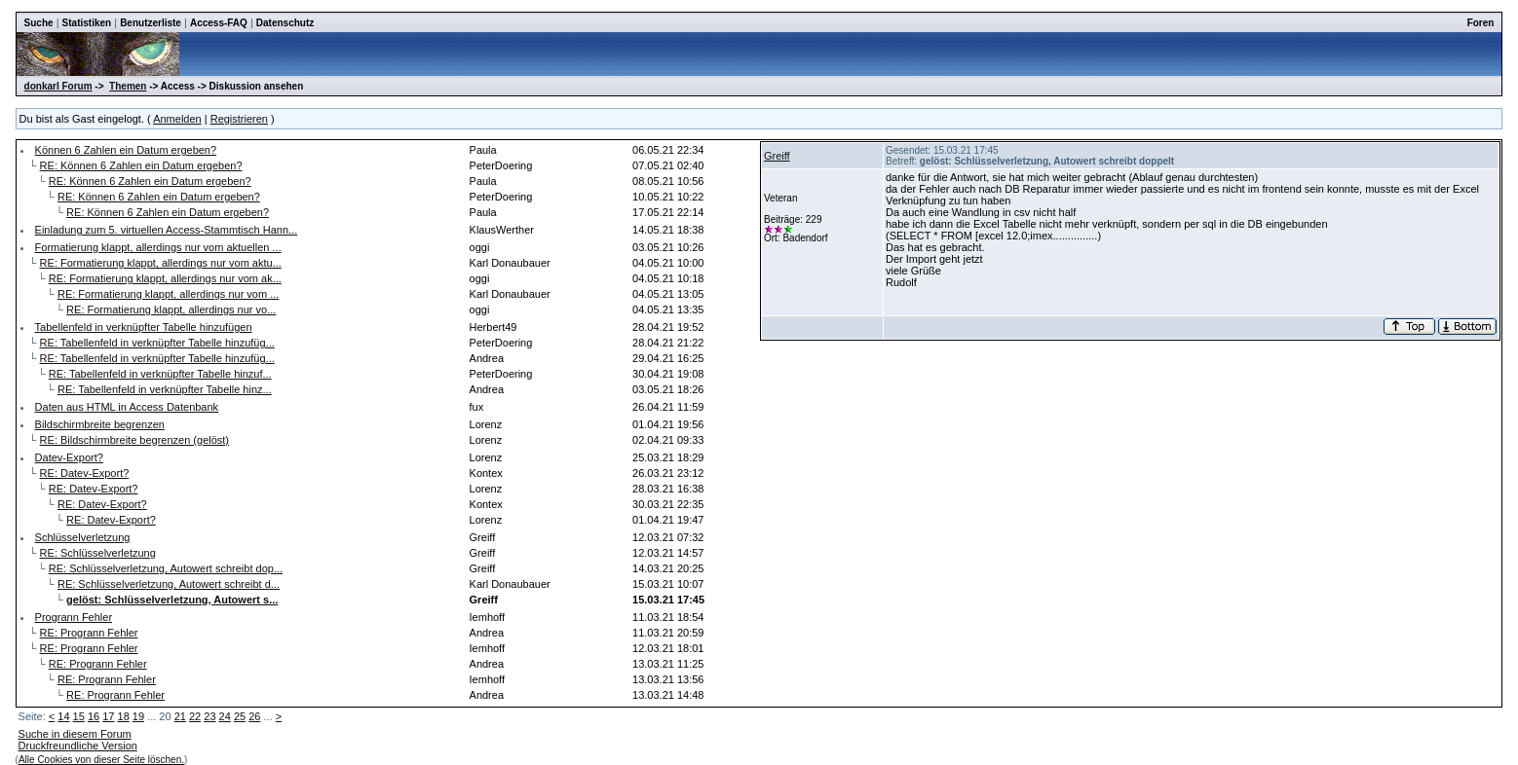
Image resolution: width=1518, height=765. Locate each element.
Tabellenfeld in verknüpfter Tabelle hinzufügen (143, 327)
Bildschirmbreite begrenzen (100, 424)
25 (240, 716)
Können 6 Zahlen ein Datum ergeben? (126, 150)
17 (108, 716)
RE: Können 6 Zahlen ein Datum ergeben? (141, 165)
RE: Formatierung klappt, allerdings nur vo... (171, 309)
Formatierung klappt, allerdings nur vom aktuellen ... (158, 247)
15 (79, 716)
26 (254, 716)
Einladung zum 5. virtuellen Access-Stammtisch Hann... (166, 230)
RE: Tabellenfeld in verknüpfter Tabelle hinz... (164, 389)
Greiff (777, 156)
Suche (39, 23)
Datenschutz (285, 23)
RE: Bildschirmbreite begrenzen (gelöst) (134, 440)
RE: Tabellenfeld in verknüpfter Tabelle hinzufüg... (157, 342)
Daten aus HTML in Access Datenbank (127, 407)
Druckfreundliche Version (78, 745)
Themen (127, 86)
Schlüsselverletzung (83, 537)
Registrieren (239, 119)
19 (138, 716)
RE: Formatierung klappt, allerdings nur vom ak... (165, 278)
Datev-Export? (69, 457)
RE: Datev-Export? (85, 473)
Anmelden (177, 119)
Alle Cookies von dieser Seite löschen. (101, 759)
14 (63, 716)
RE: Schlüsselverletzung (98, 553)
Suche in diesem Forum (75, 734)
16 (93, 716)
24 (225, 716)
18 (124, 716)
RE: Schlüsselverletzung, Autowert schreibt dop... (166, 568)
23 (209, 716)
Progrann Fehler (74, 617)
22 (195, 716)
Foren (1481, 23)
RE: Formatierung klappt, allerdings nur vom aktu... (161, 263)
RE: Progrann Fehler (89, 632)
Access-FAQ (218, 23)
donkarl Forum (58, 86)
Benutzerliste (150, 23)
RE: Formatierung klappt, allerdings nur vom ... (168, 294)
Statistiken (87, 23)
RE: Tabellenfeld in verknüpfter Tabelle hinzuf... (160, 374)
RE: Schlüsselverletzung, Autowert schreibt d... (168, 584)
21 (180, 716)
